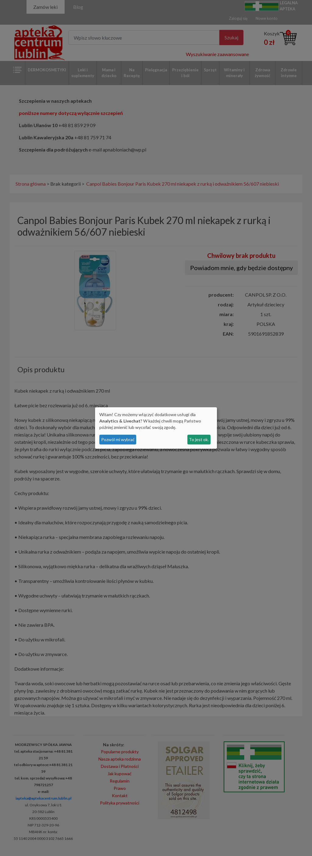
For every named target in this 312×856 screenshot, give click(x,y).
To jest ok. (199, 439)
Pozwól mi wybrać (118, 439)
